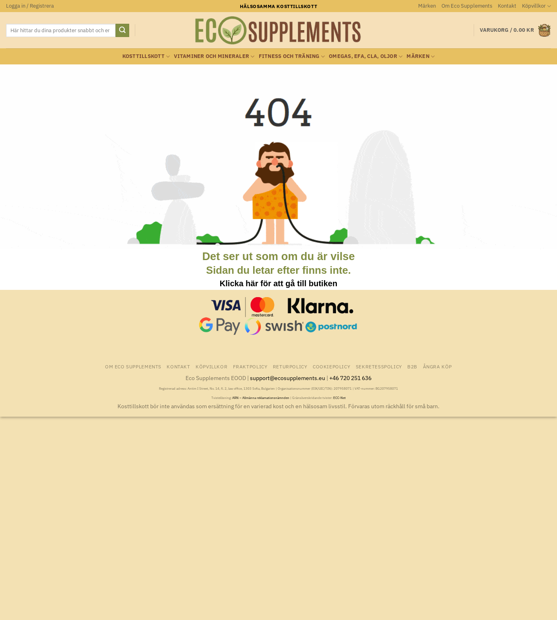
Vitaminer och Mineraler (214, 56)
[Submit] (122, 30)
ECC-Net (339, 398)
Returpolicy (290, 366)
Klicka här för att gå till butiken (278, 283)
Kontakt (507, 5)
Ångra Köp (437, 366)
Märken (427, 5)
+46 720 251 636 (350, 378)
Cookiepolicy (331, 366)
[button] (30, 6)
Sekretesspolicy (379, 366)
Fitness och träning (292, 56)
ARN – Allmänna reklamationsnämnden (260, 398)
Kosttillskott (146, 56)
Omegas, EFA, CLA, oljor (365, 56)
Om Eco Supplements (466, 5)
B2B (412, 366)
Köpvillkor (536, 6)
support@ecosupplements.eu (287, 378)
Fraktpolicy (250, 366)
